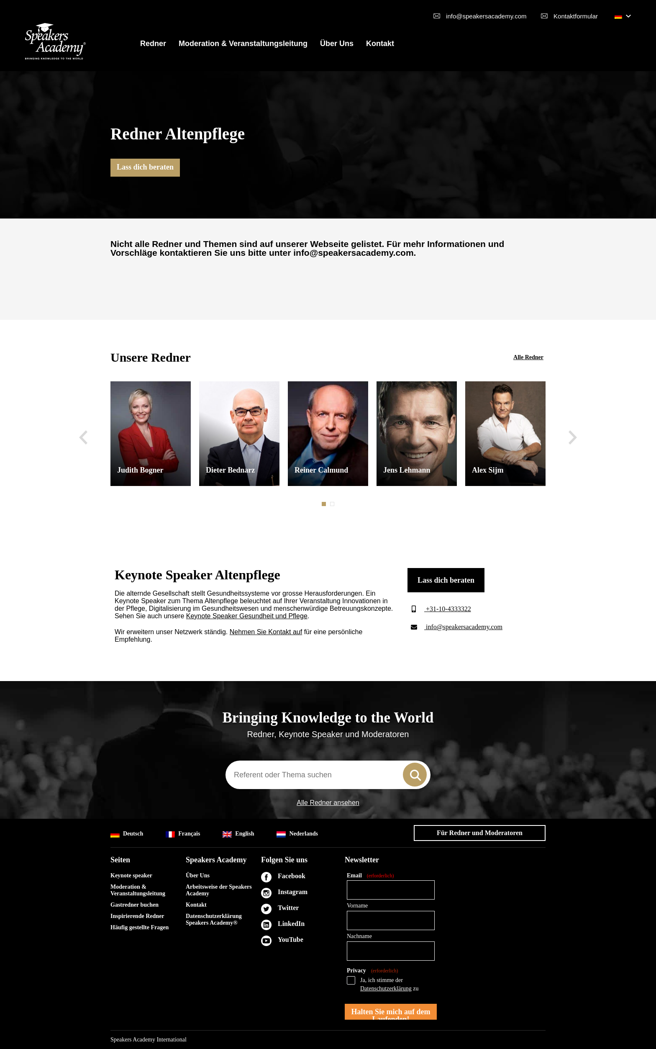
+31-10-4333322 (439, 608)
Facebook (291, 875)
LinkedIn (291, 923)
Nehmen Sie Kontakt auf (266, 631)
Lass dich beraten (145, 167)
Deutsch (126, 834)
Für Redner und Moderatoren (480, 832)
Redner (153, 43)
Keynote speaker (131, 875)
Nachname (359, 936)
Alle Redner (528, 357)
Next (573, 437)
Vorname (357, 905)
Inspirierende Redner (137, 916)
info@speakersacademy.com (486, 16)
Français (183, 834)
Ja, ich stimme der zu (389, 984)
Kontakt (380, 43)
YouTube (290, 939)
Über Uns (337, 43)
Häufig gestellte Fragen (139, 927)
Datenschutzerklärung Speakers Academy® (214, 919)
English (238, 834)
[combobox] (328, 775)
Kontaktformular (576, 16)
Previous (83, 437)
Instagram (293, 891)
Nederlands (297, 834)
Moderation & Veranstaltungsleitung (243, 43)
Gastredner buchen (134, 905)
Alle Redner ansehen (328, 803)
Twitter (288, 907)
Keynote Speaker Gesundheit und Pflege (247, 616)
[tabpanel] (150, 433)
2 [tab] (333, 504)
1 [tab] (324, 504)
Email (370, 875)
